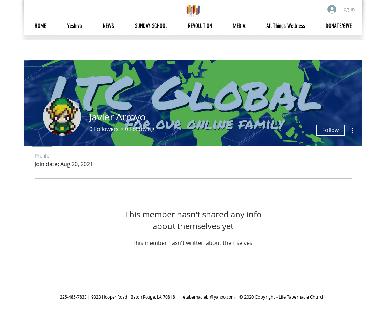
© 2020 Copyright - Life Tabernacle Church (282, 297)
